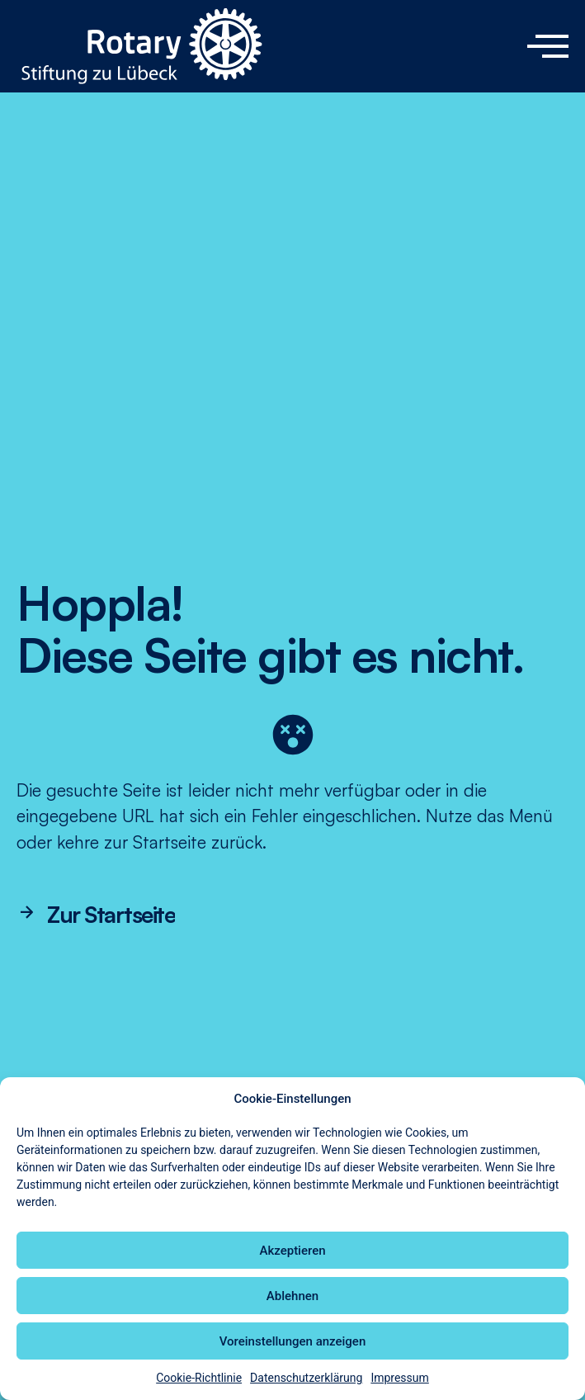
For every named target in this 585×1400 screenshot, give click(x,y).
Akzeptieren (292, 1250)
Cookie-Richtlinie (199, 1377)
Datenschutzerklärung (306, 1377)
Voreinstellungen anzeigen (292, 1341)
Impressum (399, 1377)
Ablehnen (292, 1296)
